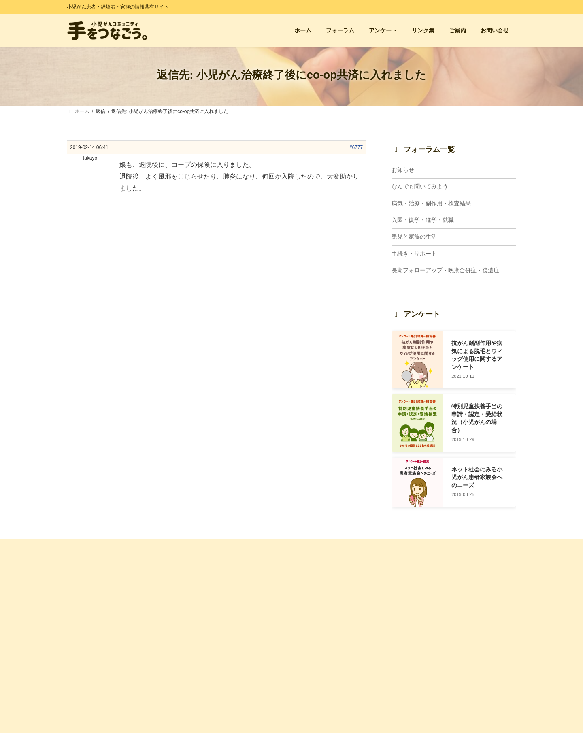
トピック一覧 (317, 596)
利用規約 (196, 683)
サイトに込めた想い (209, 655)
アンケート (199, 596)
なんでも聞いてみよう (420, 186)
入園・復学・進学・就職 (423, 220)
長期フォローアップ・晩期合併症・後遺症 (445, 270)
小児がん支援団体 (437, 596)
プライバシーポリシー (211, 698)
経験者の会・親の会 (440, 582)
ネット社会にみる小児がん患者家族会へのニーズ (476, 477)
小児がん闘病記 (435, 611)
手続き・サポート (414, 253)
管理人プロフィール (209, 669)
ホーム (194, 582)
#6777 (356, 147)
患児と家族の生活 (414, 237)
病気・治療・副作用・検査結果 (431, 203)
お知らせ (403, 169)
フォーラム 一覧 (320, 582)
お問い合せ (199, 611)
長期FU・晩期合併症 (325, 695)
